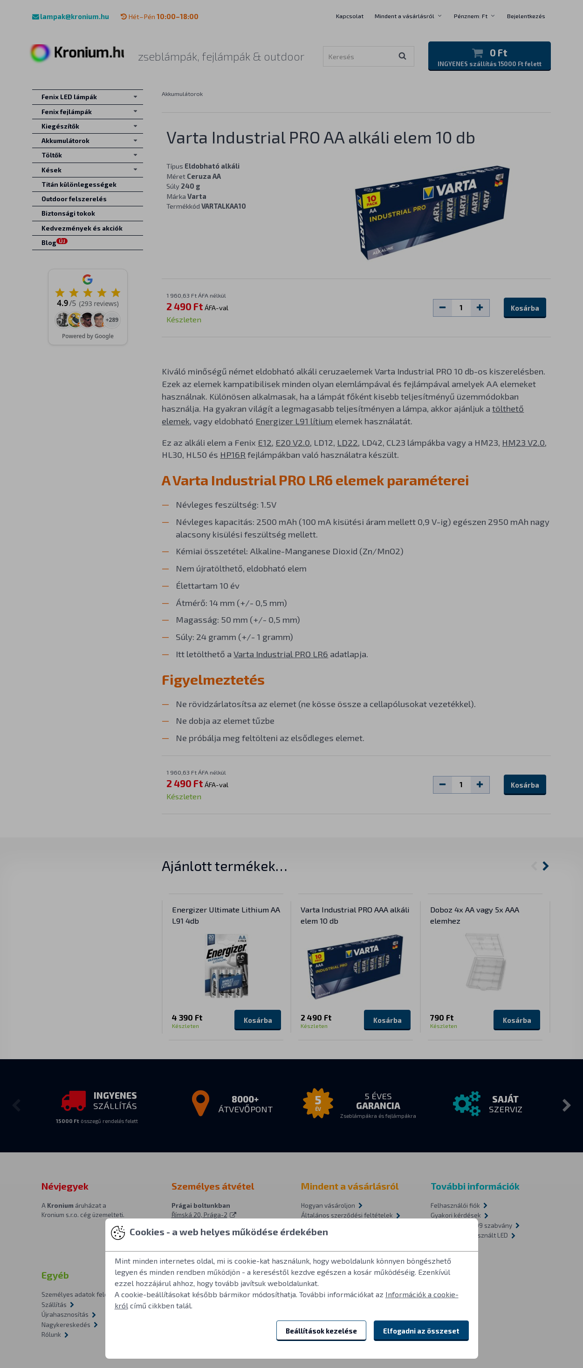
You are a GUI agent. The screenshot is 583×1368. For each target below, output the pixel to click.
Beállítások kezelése (321, 1331)
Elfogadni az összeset (421, 1331)
